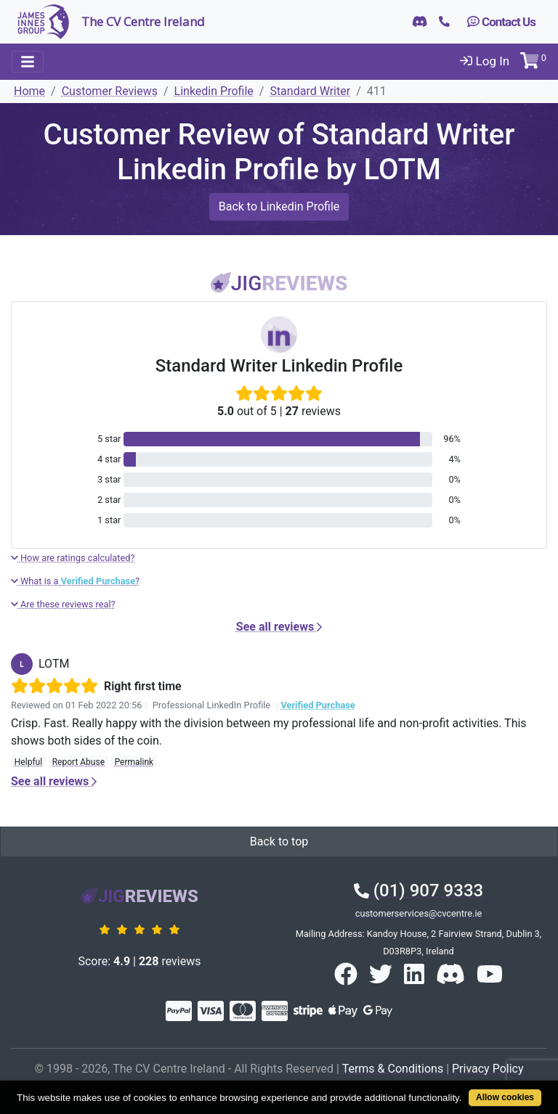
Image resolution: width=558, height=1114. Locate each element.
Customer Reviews (110, 91)
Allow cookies (505, 1097)
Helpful (28, 762)
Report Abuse (78, 762)
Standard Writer (310, 91)
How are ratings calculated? (73, 557)
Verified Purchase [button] (317, 705)
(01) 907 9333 (418, 890)
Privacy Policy (488, 1069)
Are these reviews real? (63, 604)
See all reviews (279, 627)
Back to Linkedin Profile (279, 206)
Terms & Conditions (393, 1069)
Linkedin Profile (214, 91)
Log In (484, 61)
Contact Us (501, 22)
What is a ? (75, 581)
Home (29, 91)
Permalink (134, 762)
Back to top (279, 841)
